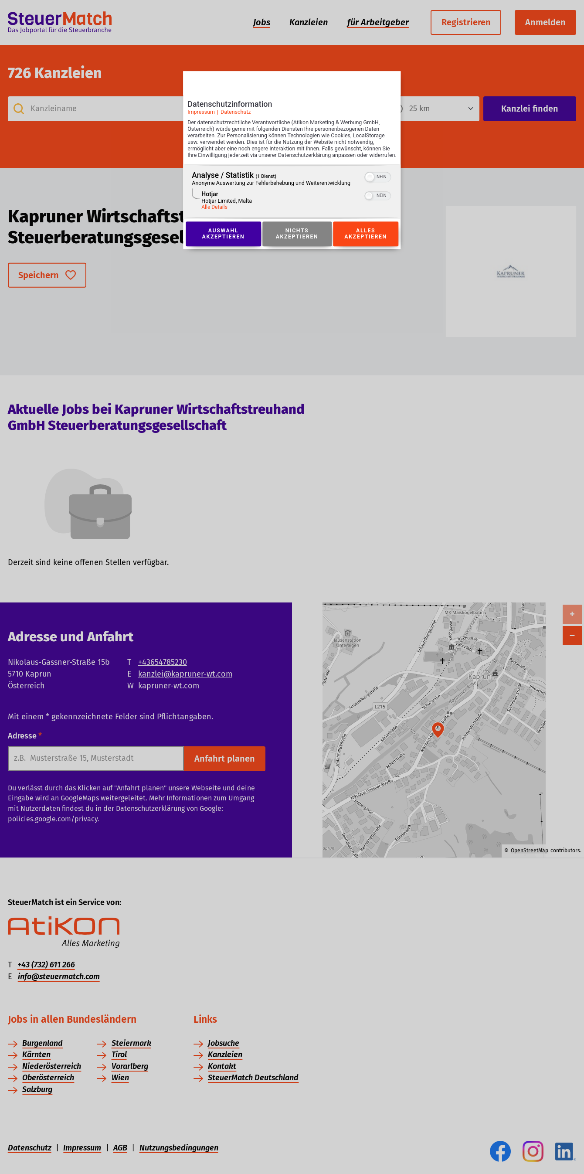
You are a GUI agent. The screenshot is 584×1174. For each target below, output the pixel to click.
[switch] (378, 185)
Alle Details (214, 217)
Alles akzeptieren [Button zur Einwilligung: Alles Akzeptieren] (365, 243)
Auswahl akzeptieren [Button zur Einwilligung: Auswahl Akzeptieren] (223, 243)
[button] (370, 186)
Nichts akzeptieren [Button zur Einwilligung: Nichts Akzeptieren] (296, 243)
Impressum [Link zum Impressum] (201, 115)
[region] (292, 201)
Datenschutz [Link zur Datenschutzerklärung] (236, 115)
